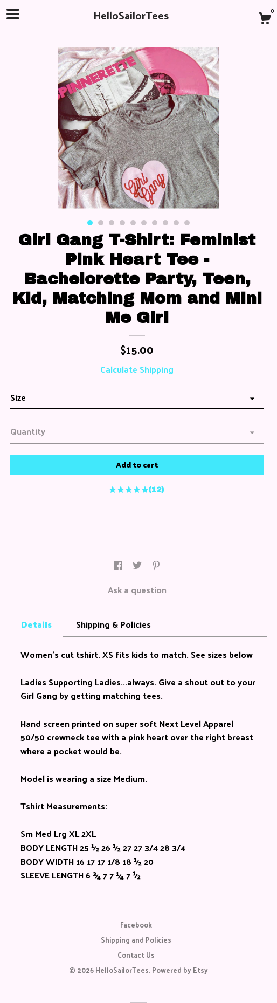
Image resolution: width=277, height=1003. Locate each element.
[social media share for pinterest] (156, 566)
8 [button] (165, 222)
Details (36, 624)
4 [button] (122, 222)
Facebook (136, 924)
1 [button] (90, 222)
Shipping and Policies (136, 939)
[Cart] (265, 19)
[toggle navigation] (12, 14)
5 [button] (133, 222)
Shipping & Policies (113, 624)
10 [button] (187, 222)
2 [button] (100, 222)
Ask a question (137, 589)
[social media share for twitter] (138, 566)
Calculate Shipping (137, 369)
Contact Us (136, 955)
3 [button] (111, 222)
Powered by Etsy (180, 970)
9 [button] (176, 222)
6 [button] (144, 222)
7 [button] (154, 222)
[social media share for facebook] (119, 566)
